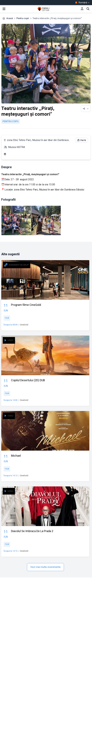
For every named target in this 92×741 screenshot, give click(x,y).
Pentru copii (22, 18)
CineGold (24, 324)
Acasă (9, 18)
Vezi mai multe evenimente (45, 567)
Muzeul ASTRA (16, 147)
